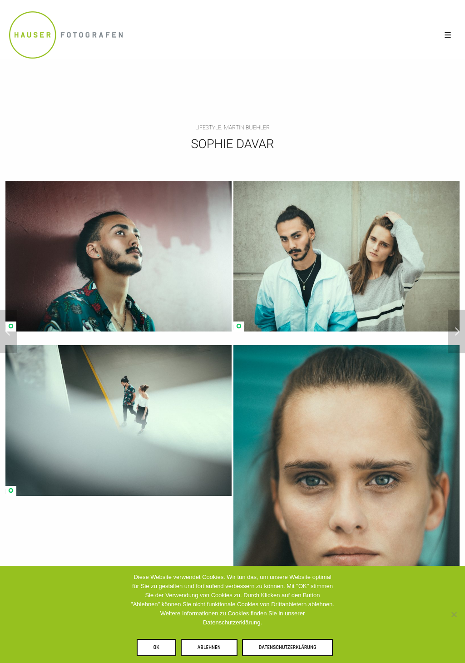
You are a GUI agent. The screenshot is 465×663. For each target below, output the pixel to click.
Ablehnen (209, 647)
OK (156, 647)
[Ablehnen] (453, 614)
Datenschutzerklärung (288, 647)
